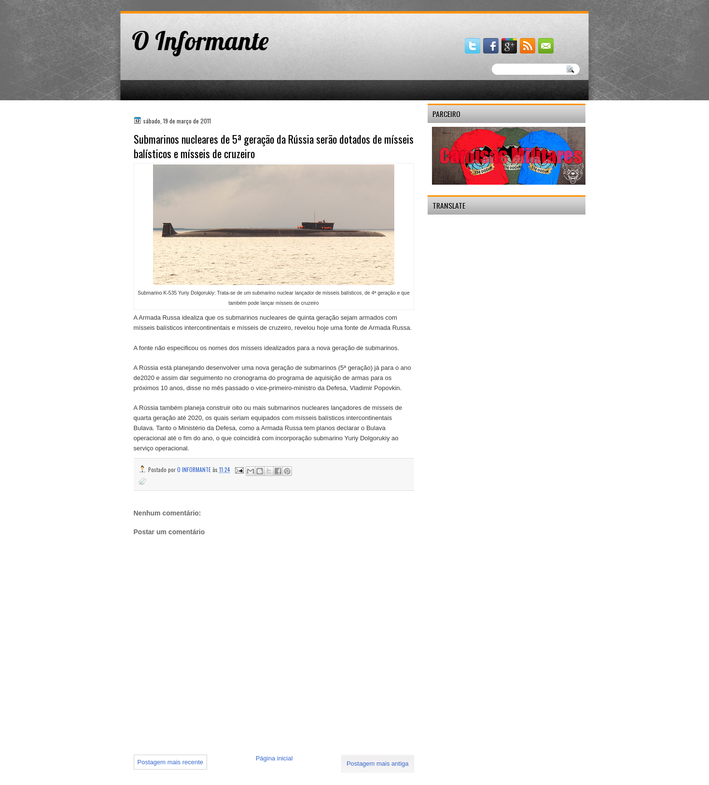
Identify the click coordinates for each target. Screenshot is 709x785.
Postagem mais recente (171, 762)
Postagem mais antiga (378, 763)
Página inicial (274, 758)
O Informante (200, 40)
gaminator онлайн (165, 4)
